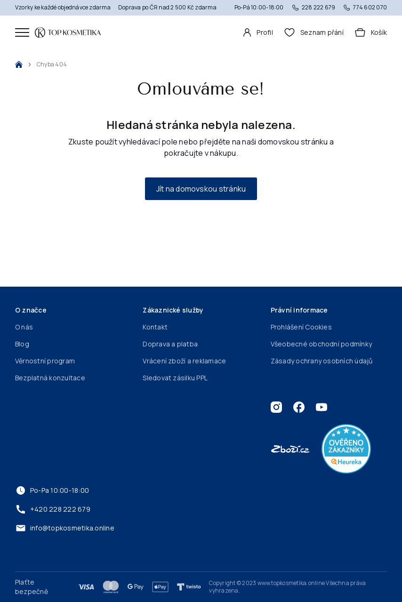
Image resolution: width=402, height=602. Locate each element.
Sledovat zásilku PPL (175, 377)
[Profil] (258, 32)
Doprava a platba (170, 343)
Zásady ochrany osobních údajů (322, 360)
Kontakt (155, 326)
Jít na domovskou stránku (201, 189)
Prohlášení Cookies (301, 326)
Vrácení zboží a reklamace (184, 360)
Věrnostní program (45, 360)
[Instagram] (276, 407)
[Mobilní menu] (22, 32)
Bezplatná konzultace (50, 377)
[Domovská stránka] (68, 32)
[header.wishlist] (314, 32)
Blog (22, 343)
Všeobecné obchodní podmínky (321, 343)
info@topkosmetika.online (64, 528)
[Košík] (371, 32)
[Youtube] (321, 407)
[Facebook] (299, 407)
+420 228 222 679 (52, 509)
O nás (24, 326)
